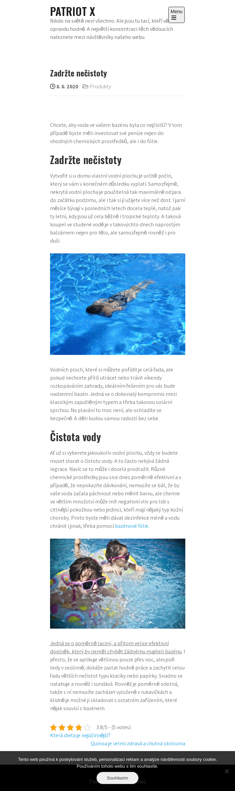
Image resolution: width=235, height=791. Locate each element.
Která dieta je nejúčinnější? (80, 735)
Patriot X (72, 11)
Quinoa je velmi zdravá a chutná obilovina (138, 743)
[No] (226, 771)
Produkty (100, 86)
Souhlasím (117, 778)
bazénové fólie (131, 525)
